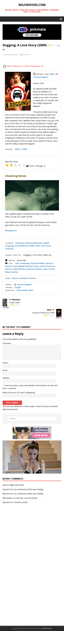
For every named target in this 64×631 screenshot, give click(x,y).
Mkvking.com (11, 230)
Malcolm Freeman (34, 269)
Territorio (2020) (21, 502)
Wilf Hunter (26, 54)
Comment (7, 343)
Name (5, 363)
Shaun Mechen (11, 272)
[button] (60, 19)
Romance (32, 278)
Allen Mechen (19, 269)
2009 (52, 74)
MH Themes (47, 628)
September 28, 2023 (11, 54)
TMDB (24, 149)
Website (6, 378)
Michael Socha (31, 266)
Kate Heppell (18, 266)
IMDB (17, 149)
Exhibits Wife (34, 246)
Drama (15, 278)
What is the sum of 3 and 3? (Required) (19, 392)
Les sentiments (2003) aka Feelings (28, 489)
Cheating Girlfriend (33, 243)
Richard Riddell (37, 263)
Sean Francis (49, 269)
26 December (22, 290)
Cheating (19, 243)
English (18, 287)
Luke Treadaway (22, 263)
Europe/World (21, 246)
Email (5, 370)
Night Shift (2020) (16, 485)
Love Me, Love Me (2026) (26, 498)
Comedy (23, 278)
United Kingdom (41, 77)
